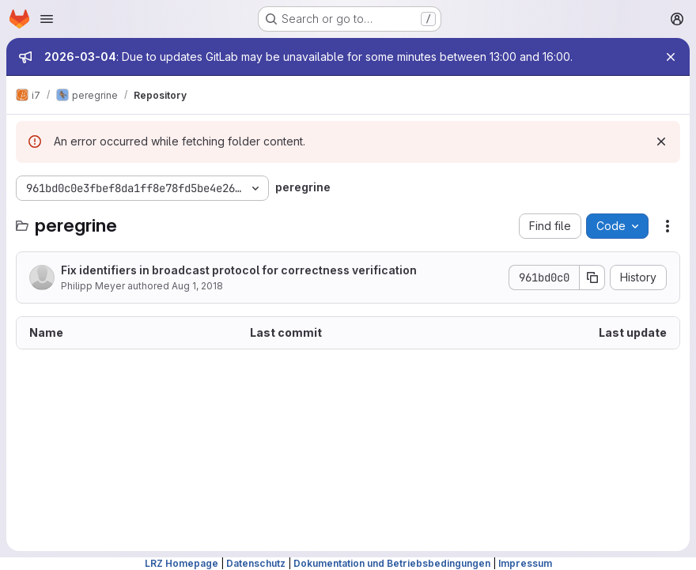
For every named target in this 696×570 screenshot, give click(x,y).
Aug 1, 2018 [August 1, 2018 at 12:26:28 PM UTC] (197, 286)
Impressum (525, 563)
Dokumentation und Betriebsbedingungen (391, 563)
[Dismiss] (661, 141)
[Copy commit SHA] (592, 277)
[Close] (670, 56)
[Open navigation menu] (46, 19)
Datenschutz (256, 563)
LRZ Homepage (181, 563)
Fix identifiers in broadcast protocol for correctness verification (239, 270)
